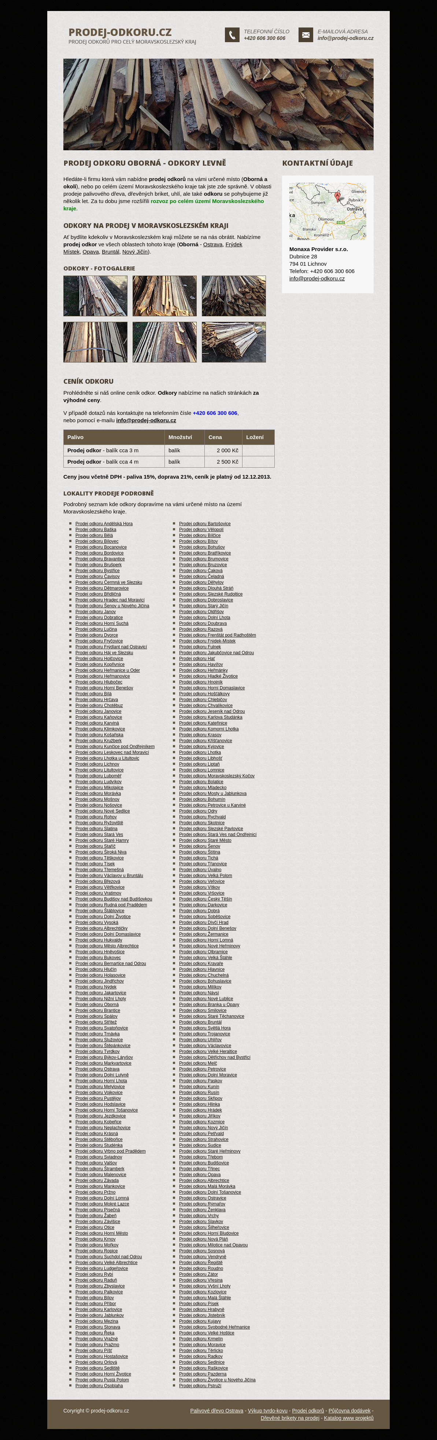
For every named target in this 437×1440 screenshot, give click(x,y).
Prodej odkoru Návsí (199, 992)
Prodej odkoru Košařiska (99, 734)
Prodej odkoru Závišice (97, 1221)
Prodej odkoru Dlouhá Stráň (206, 588)
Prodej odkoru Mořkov (96, 1245)
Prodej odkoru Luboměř (98, 775)
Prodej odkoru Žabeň (95, 1215)
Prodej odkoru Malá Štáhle (205, 1297)
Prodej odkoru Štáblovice (99, 910)
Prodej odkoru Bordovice (99, 553)
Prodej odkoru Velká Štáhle (205, 957)
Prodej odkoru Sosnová (202, 1250)
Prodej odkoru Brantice (97, 1010)
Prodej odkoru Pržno (95, 1192)
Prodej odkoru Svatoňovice (101, 1028)
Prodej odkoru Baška (95, 529)
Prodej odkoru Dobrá (199, 910)
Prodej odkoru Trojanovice (204, 1033)
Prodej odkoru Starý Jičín (203, 605)
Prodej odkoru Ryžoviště (99, 822)
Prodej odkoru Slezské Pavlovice (211, 828)
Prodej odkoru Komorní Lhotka (209, 729)
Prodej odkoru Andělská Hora (104, 523)
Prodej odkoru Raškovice (203, 1368)
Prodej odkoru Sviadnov (98, 1157)
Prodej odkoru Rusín (199, 1092)
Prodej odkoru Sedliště (97, 1368)
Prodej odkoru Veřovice (202, 881)
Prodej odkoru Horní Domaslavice (212, 687)
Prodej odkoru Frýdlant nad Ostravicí (111, 646)
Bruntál (110, 251)
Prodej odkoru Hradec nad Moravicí (110, 600)
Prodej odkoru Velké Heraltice (208, 1051)
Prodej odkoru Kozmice (202, 1121)
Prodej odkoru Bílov (94, 1297)
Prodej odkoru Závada (97, 1180)
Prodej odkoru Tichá (198, 858)
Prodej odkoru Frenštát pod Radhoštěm (217, 635)
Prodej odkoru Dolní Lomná (102, 1198)
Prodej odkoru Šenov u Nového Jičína (112, 605)
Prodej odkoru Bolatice (201, 781)
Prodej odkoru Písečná (97, 1209)
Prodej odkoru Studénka (99, 1145)
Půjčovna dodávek (349, 1411)
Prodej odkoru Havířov (201, 664)
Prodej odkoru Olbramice (203, 951)
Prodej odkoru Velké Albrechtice (106, 1262)
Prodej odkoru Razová (201, 629)
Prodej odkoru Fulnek (200, 646)
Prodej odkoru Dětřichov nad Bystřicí (215, 1057)
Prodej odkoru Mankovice (100, 1186)
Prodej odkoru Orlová (96, 1362)
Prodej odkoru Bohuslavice (205, 981)
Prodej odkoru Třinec (199, 1168)
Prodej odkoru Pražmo (97, 1344)
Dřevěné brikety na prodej (290, 1418)
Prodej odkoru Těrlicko (201, 1350)
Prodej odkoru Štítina (199, 852)
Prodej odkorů (308, 1411)
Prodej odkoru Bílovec (96, 541)
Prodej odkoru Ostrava (97, 1069)
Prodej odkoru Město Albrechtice (107, 946)
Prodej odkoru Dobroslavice (206, 600)
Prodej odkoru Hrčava (96, 699)
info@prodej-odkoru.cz (346, 38)
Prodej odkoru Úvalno (200, 869)
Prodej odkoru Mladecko (202, 787)
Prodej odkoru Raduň (96, 1280)
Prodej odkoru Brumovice (204, 558)
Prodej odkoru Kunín (199, 1086)
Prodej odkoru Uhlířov (200, 1039)
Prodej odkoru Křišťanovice (205, 740)
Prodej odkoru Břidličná (98, 594)
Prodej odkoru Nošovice (98, 805)
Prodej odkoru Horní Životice (103, 1374)
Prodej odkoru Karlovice (98, 1309)
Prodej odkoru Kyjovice (201, 746)
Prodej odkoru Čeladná (201, 576)
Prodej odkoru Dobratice (99, 617)
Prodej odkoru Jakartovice (100, 992)
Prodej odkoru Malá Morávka (207, 1186)
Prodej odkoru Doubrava (203, 623)
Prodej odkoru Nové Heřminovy (209, 946)
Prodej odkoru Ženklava (202, 1209)
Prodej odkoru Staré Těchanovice (211, 1016)
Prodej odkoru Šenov (199, 846)
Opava (91, 251)
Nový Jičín (135, 251)
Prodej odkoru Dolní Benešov (207, 928)
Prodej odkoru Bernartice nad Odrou (110, 963)
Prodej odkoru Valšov (96, 1162)
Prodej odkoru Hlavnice (202, 969)
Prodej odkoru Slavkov (201, 1221)
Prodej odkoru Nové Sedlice (102, 811)
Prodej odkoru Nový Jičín (203, 1127)
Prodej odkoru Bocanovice (101, 547)
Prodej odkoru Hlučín (95, 969)
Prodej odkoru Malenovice (100, 1174)
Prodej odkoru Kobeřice (98, 1121)
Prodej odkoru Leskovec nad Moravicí (112, 752)
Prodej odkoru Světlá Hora (205, 1028)
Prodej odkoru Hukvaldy (98, 940)
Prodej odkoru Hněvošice (100, 951)
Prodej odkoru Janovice (98, 711)
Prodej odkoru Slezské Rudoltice (210, 594)
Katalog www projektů (349, 1418)
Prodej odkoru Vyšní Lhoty (204, 1286)
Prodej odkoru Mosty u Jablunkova (213, 793)
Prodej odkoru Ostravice (202, 1198)
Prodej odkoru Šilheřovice (204, 1227)
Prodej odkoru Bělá (94, 535)
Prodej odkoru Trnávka (97, 1033)
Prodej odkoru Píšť (93, 1350)
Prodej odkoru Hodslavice (100, 1104)
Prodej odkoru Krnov (95, 1239)
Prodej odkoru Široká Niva (100, 852)
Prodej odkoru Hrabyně (201, 1309)
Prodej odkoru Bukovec (98, 957)
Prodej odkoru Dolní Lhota (204, 617)
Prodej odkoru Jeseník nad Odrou (212, 711)
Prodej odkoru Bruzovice (203, 564)
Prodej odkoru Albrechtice (204, 1180)
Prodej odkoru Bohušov (202, 547)
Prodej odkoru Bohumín (202, 799)
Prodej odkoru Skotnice (202, 822)
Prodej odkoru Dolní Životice (103, 916)
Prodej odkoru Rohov (96, 817)
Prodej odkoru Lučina (96, 629)
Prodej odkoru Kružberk (98, 740)
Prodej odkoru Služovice (99, 1039)
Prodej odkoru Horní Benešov (104, 687)
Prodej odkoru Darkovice (203, 904)
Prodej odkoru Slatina (96, 828)
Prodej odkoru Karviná (97, 723)
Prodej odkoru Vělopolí (201, 529)
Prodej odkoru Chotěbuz (99, 705)
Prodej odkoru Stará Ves (99, 834)
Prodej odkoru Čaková (201, 570)
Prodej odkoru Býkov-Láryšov (104, 1057)
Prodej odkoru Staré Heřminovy (209, 1151)
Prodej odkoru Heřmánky (203, 670)
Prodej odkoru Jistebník (202, 1315)
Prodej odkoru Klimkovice (100, 729)
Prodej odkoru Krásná (96, 1133)
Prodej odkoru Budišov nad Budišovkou (113, 899)
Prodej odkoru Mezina (96, 1321)
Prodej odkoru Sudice (200, 1145)
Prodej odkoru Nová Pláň (203, 1239)
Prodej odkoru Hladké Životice (208, 676)
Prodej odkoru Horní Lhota (101, 1080)
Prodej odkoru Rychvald (202, 817)
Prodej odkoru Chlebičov (203, 699)
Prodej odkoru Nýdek (95, 987)
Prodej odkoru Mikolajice (99, 787)
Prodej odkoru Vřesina (201, 1280)
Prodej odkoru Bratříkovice (205, 553)
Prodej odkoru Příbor (95, 1303)
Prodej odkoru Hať (197, 658)
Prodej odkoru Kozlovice (202, 1291)
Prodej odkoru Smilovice (202, 1010)
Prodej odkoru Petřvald (201, 1133)
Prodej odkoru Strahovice (204, 1139)
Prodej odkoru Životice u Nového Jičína (217, 1379)
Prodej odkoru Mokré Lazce (102, 1204)
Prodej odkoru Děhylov (201, 582)
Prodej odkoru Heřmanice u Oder (107, 670)
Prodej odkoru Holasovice (100, 975)
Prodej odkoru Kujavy (200, 1321)
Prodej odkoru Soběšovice (204, 916)
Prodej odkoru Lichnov (97, 764)
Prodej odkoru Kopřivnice (100, 664)
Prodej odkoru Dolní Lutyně (102, 1075)
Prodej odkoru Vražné (96, 1338)
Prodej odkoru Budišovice (204, 1162)
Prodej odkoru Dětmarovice (102, 588)
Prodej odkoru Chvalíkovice (206, 705)
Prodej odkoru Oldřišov (201, 611)
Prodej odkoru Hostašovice (101, 1356)
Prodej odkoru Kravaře (201, 963)
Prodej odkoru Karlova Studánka (210, 717)
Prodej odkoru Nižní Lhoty (100, 998)
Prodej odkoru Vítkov (199, 887)
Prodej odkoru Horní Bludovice (209, 1233)
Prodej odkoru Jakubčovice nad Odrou (216, 652)
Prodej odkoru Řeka (94, 1333)
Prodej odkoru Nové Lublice (206, 998)
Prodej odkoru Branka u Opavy (209, 1004)
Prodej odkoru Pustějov (98, 1098)
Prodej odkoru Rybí (94, 1274)
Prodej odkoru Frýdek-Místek (207, 641)
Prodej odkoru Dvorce (96, 635)
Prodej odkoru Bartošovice (205, 523)
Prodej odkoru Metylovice (100, 1086)
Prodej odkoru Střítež (96, 1022)
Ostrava (213, 244)
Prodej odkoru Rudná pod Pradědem (111, 904)
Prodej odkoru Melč (198, 1063)
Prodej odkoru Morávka (98, 793)
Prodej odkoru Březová (97, 881)
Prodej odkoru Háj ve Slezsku (104, 652)
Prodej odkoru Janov (95, 611)
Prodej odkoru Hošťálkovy (204, 693)
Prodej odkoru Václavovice (205, 1045)
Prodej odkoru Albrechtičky (101, 928)
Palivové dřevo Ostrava (217, 1411)
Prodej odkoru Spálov (96, 1016)
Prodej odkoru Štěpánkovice (102, 1045)
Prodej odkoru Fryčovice (99, 641)
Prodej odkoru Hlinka (199, 1104)
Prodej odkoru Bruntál (200, 1022)
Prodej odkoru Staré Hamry (102, 840)
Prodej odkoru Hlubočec (98, 682)
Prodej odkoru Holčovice (99, 658)
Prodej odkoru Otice (94, 1227)
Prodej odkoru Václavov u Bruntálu (109, 875)
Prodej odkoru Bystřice (97, 570)
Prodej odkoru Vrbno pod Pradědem (110, 1151)
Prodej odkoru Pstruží (200, 1385)
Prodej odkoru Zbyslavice (100, 1286)
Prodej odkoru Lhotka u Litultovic (107, 758)
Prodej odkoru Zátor (198, 1274)
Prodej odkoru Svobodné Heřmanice (214, 1327)
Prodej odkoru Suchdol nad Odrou (108, 1256)
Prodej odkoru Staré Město (205, 840)
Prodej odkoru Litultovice (99, 770)
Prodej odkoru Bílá (93, 693)
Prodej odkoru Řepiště (201, 1262)
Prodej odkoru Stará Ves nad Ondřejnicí (217, 834)
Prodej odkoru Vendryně (202, 1256)
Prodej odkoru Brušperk (98, 564)
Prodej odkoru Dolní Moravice (208, 1075)
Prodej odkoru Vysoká (96, 922)
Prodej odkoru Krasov (200, 734)
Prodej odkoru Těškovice (99, 858)
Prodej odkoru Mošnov (97, 799)
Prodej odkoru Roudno (201, 1268)
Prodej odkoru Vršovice (202, 893)
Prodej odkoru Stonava (97, 1327)
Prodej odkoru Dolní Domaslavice (108, 934)
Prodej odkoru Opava (200, 1174)
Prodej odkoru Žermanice (204, 934)
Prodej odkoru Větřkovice (100, 887)
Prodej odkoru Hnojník (201, 682)
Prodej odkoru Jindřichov (99, 981)
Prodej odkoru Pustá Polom (102, 1379)
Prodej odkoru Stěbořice (99, 1139)
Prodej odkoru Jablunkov (99, 1315)
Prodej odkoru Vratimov (98, 893)
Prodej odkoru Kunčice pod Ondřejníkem (115, 746)
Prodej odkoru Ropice (96, 1250)
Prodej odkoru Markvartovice (103, 1063)
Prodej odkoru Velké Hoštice (206, 1333)
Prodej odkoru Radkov (201, 1356)
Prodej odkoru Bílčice (200, 535)
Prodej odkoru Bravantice (100, 558)
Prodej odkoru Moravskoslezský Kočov (217, 775)
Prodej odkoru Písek (199, 1303)
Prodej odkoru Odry (198, 811)
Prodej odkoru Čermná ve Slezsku (108, 582)
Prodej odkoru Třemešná (99, 869)
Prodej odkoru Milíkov (200, 987)
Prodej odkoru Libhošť (200, 758)
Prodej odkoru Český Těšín (205, 899)
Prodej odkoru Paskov (200, 1080)
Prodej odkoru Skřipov (200, 1098)
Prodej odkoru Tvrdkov (97, 1051)
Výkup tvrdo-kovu (268, 1411)
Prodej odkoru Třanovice (203, 863)
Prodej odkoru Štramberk (99, 1168)
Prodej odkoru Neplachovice (102, 1127)
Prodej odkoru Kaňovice (98, 717)
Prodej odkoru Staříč (95, 846)
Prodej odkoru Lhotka (200, 752)
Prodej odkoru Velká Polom (205, 875)
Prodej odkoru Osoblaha (99, 1385)
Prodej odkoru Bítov (198, 541)
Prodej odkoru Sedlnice (202, 1362)
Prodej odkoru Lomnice (201, 770)
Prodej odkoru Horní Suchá (102, 623)
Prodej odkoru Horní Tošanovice (106, 1110)
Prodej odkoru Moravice (202, 1344)
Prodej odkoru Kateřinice (203, 723)
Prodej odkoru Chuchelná (204, 975)
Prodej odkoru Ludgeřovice (101, 1268)
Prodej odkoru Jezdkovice (100, 1116)
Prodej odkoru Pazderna (202, 1374)
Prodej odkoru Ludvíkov (98, 781)
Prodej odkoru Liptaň (199, 764)
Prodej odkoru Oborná (97, 1004)
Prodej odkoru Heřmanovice (102, 676)
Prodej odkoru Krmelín (201, 1338)
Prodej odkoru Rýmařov (202, 1204)
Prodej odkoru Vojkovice (99, 1092)
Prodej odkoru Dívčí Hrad (204, 922)
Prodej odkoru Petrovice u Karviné (212, 805)
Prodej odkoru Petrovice (202, 1069)
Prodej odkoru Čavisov (97, 576)
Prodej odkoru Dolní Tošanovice (210, 1192)
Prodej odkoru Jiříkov (200, 1116)
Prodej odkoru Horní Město (101, 1233)
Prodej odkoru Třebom (201, 1157)
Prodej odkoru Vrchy (199, 1215)
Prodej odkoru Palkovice (99, 1291)
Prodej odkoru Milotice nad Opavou (213, 1245)
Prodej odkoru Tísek (95, 863)
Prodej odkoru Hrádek (200, 1110)
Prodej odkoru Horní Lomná (206, 940)
